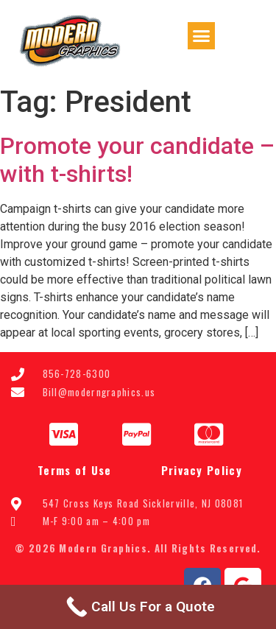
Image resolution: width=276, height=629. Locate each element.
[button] (202, 36)
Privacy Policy (201, 470)
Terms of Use (75, 470)
